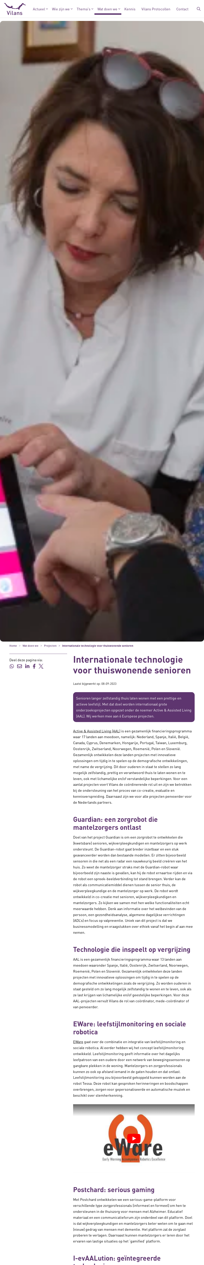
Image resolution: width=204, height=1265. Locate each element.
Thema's (83, 9)
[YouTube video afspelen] (134, 1138)
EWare (78, 1041)
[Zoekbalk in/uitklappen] (199, 9)
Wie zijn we (61, 9)
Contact (182, 9)
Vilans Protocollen (155, 9)
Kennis (129, 9)
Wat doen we (107, 9)
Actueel (39, 9)
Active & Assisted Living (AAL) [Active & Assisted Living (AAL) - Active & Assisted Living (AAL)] (96, 731)
